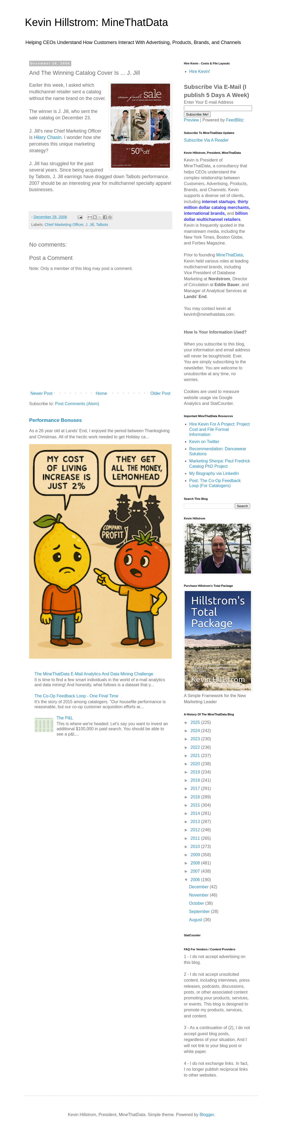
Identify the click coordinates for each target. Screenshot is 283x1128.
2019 (196, 772)
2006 (196, 879)
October (197, 903)
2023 (196, 739)
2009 (196, 854)
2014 (196, 813)
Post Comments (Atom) (77, 403)
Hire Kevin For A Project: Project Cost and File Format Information (219, 429)
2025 (196, 722)
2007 (196, 871)
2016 (196, 797)
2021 (196, 755)
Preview (191, 120)
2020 (196, 764)
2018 (196, 780)
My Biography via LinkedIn (214, 473)
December (199, 887)
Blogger (207, 1114)
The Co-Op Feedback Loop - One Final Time (76, 696)
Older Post (160, 393)
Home (101, 393)
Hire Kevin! (199, 71)
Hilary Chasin (48, 137)
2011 (196, 838)
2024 (196, 730)
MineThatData (229, 255)
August (196, 919)
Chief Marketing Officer (64, 224)
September (200, 911)
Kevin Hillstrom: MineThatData (96, 22)
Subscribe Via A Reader (206, 140)
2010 (196, 846)
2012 (196, 830)
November (199, 895)
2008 (196, 863)
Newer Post (41, 393)
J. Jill (90, 224)
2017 (196, 788)
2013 (196, 821)
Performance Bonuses (55, 420)
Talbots (102, 224)
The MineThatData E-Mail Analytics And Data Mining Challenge (93, 674)
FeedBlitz (235, 120)
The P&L (64, 718)
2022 (196, 747)
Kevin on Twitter (204, 441)
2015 (196, 805)
